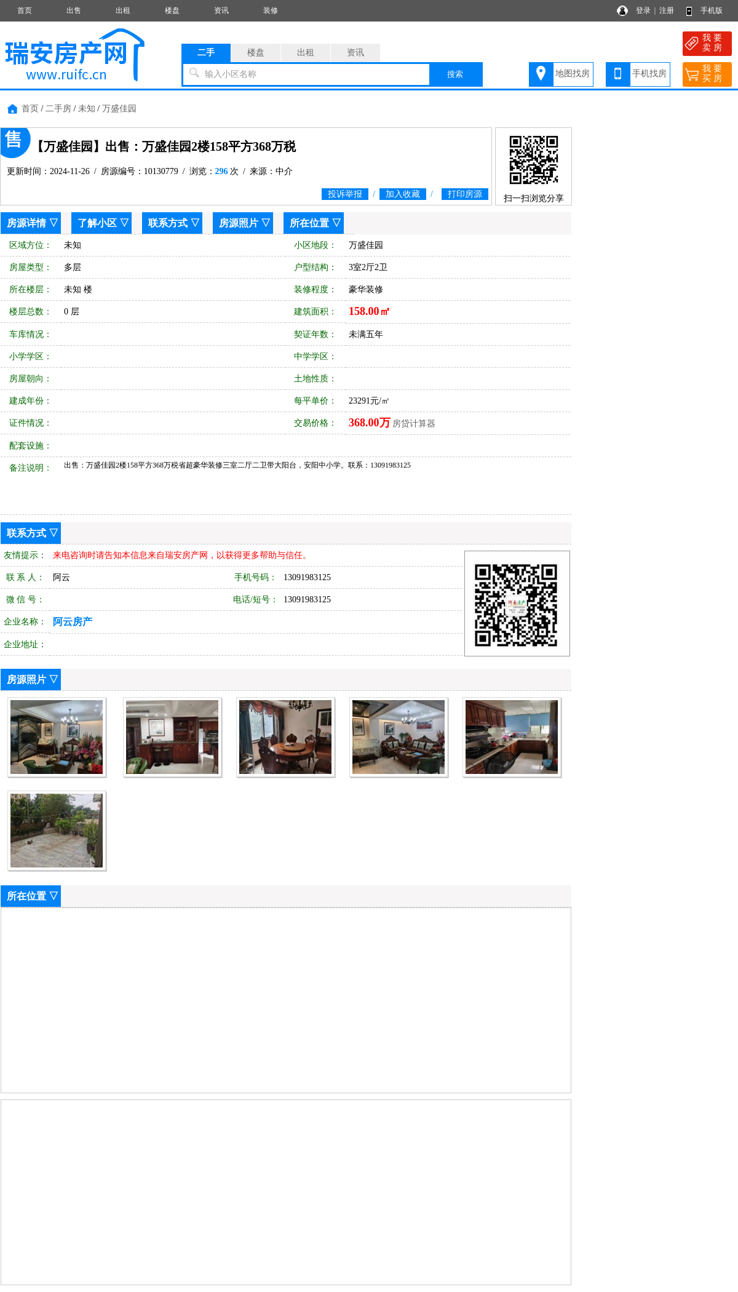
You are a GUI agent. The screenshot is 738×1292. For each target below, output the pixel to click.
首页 (24, 10)
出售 (73, 10)
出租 (123, 10)
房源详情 (26, 223)
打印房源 (465, 194)
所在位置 (309, 223)
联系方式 (168, 223)
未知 (86, 108)
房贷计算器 (413, 423)
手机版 (711, 10)
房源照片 (238, 223)
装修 (270, 10)
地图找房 (572, 73)
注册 (666, 10)
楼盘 (172, 10)
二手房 (58, 108)
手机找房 (649, 73)
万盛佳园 (119, 108)
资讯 (221, 10)
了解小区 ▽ (103, 223)
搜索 (455, 74)
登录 (643, 10)
